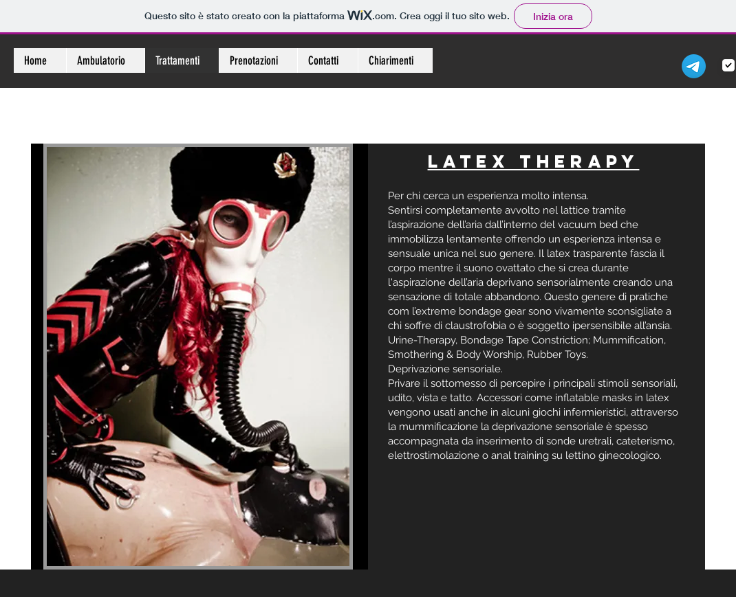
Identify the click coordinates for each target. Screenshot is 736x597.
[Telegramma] (694, 66)
